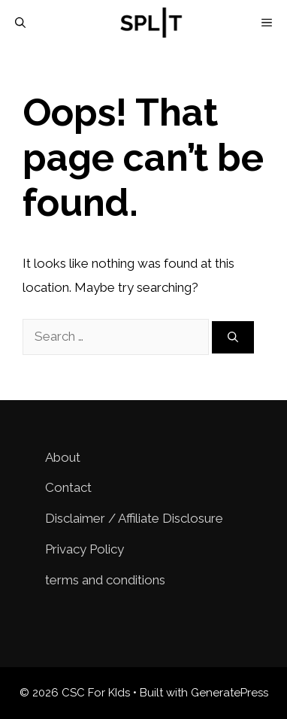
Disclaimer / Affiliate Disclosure (134, 518)
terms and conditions (105, 579)
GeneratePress (229, 692)
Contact (68, 487)
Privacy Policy (84, 549)
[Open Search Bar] (20, 22)
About (62, 457)
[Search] (233, 337)
